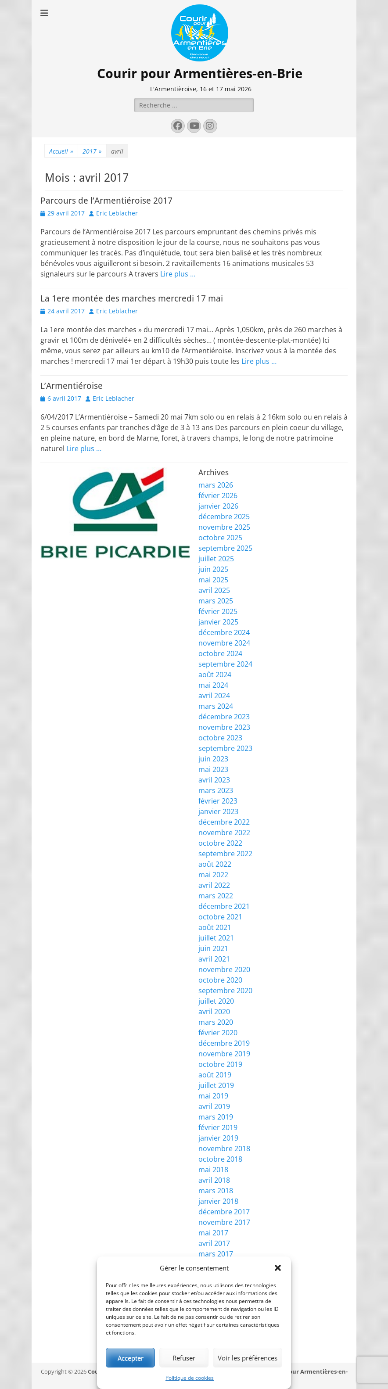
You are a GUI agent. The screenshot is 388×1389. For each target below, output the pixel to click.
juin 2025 (213, 569)
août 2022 (214, 864)
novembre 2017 (224, 1222)
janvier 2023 (218, 811)
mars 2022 (215, 896)
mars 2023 (215, 790)
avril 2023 (214, 780)
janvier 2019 (218, 1138)
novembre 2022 (224, 832)
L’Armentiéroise (71, 385)
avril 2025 (214, 590)
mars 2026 (215, 485)
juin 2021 (213, 948)
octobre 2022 (220, 843)
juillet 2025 (216, 558)
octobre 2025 (220, 537)
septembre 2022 (225, 853)
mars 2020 (215, 1022)
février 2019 (217, 1127)
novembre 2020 (224, 969)
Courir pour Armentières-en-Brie (199, 73)
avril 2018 (214, 1180)
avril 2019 (214, 1106)
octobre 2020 (220, 980)
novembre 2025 (224, 527)
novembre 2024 (224, 643)
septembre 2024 (225, 664)
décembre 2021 (224, 906)
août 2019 (214, 1075)
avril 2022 (214, 885)
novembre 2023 (224, 727)
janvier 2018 (218, 1201)
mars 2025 (215, 601)
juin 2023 (213, 759)
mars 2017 (215, 1254)
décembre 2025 (224, 516)
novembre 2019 (224, 1054)
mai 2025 (213, 580)
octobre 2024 (220, 653)
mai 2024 (213, 685)
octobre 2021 (220, 917)
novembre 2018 (224, 1148)
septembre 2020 (225, 990)
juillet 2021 (216, 938)
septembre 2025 (225, 548)
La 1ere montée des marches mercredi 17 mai (131, 298)
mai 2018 (213, 1169)
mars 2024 (215, 706)
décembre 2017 (224, 1212)
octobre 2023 (220, 738)
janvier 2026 (218, 506)
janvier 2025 (218, 622)
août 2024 (214, 674)
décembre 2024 (224, 632)
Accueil (61, 151)
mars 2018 (215, 1190)
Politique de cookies (189, 1378)
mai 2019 (213, 1096)
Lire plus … (177, 274)
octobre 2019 (220, 1064)
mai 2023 (213, 769)
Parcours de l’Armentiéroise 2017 (106, 200)
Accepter (131, 1357)
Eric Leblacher (117, 213)
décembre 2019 (224, 1043)
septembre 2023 (225, 748)
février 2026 (217, 495)
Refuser (183, 1357)
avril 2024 (214, 695)
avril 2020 (214, 1011)
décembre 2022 (224, 822)
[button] (277, 1267)
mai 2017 (213, 1233)
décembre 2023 (224, 716)
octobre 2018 (220, 1159)
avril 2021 (214, 959)
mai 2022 (213, 874)
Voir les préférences (247, 1357)
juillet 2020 (216, 1001)
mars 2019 (215, 1117)
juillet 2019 (216, 1085)
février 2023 (217, 801)
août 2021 (214, 927)
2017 (92, 151)
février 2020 (217, 1032)
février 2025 (217, 611)
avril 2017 (214, 1243)
